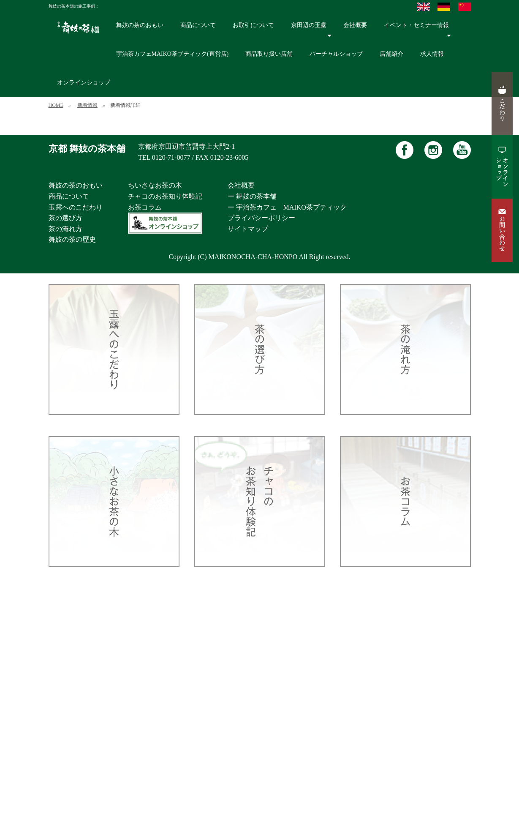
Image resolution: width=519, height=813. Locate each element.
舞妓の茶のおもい (139, 25)
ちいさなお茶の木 (155, 185)
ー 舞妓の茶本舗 (252, 196)
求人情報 (432, 54)
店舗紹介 (391, 54)
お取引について (253, 25)
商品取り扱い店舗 (269, 54)
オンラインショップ (83, 82)
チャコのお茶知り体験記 (165, 196)
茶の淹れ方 (65, 228)
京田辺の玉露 (311, 30)
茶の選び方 (65, 217)
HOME (56, 105)
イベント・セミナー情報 (417, 30)
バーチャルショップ (336, 54)
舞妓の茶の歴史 (72, 239)
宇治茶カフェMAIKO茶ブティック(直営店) (172, 54)
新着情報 (87, 105)
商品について (198, 25)
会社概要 (355, 25)
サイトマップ (248, 228)
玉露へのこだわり (76, 207)
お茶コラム (145, 207)
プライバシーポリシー (261, 217)
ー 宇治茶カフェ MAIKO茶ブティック (287, 207)
